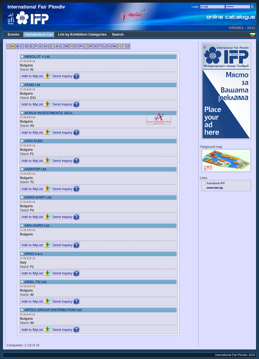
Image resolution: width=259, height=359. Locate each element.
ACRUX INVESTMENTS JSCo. (48, 113)
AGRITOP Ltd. (35, 169)
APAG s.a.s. (33, 254)
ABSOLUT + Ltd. (37, 57)
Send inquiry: (66, 76)
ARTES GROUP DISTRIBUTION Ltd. (53, 310)
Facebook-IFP (216, 183)
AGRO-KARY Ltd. (38, 197)
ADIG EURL (33, 141)
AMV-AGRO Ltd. (37, 225)
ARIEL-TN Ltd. (35, 282)
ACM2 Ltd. (32, 85)
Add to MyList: (35, 76)
